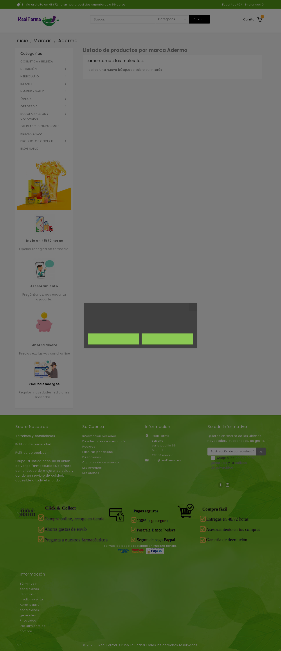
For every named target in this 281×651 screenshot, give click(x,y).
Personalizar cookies (133, 328)
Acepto (167, 339)
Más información (101, 328)
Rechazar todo (114, 339)
